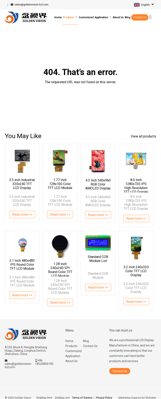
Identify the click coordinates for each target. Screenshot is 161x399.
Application (72, 356)
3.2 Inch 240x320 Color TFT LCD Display (136, 271)
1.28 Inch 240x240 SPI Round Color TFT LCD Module (60, 269)
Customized (73, 351)
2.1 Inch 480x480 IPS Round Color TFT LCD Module (22, 265)
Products (71, 346)
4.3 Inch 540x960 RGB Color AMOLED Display (98, 184)
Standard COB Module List (98, 259)
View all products (143, 136)
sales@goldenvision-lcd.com (31, 4)
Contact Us (139, 17)
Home (69, 341)
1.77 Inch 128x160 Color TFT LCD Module (60, 184)
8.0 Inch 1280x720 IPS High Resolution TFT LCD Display (136, 185)
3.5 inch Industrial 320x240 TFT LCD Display (22, 184)
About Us (71, 361)
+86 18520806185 (44, 362)
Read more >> (22, 215)
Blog (86, 341)
